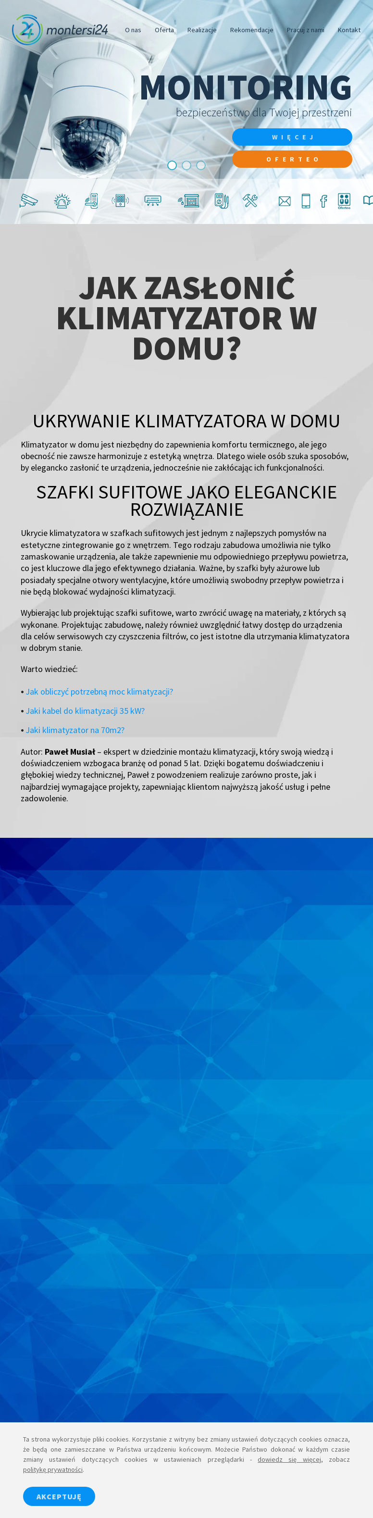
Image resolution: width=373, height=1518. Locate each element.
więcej (294, 137)
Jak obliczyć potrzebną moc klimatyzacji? (99, 691)
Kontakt (349, 29)
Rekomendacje (252, 29)
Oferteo (294, 159)
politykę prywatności (53, 1469)
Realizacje (202, 29)
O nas (133, 29)
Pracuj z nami (305, 29)
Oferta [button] (164, 29)
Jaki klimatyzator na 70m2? (74, 729)
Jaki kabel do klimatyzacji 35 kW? (85, 710)
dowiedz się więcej (289, 1459)
